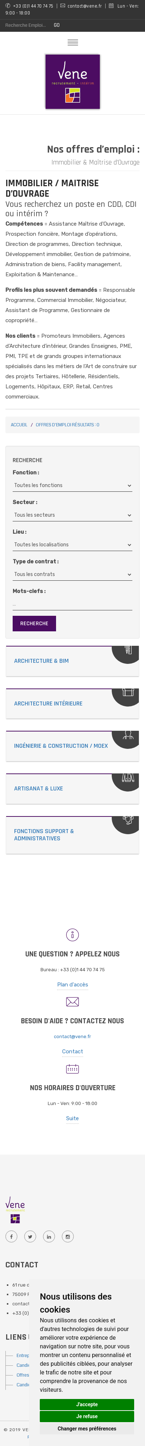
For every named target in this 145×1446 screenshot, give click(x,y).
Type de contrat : (36, 561)
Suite (72, 1118)
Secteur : (25, 502)
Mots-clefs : (29, 591)
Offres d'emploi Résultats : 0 (67, 425)
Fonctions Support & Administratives (44, 835)
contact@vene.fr (72, 1036)
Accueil (19, 425)
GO (57, 25)
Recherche (34, 623)
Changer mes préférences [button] (87, 1429)
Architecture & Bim (41, 661)
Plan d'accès (72, 984)
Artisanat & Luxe (38, 788)
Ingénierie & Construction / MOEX (61, 746)
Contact (72, 1051)
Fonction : (26, 472)
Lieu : (19, 532)
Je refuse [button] (87, 1416)
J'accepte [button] (87, 1404)
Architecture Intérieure (48, 703)
